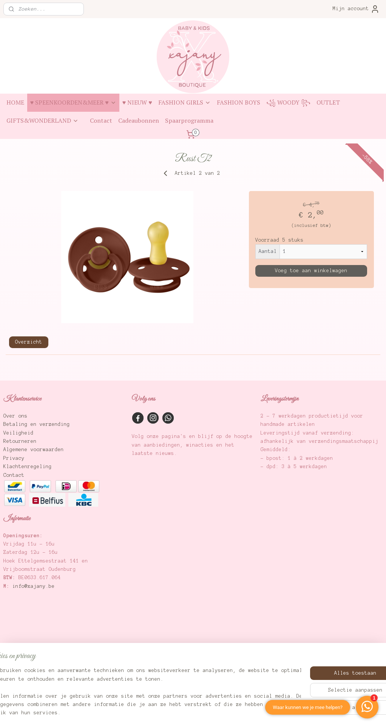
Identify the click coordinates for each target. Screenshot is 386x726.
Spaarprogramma (189, 120)
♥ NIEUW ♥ (137, 102)
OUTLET (328, 102)
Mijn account (356, 9)
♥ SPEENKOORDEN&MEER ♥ (73, 102)
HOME (15, 102)
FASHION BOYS (238, 102)
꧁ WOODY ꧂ (288, 102)
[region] (143, 687)
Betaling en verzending (36, 424)
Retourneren (20, 441)
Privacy (14, 458)
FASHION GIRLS (184, 102)
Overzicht (28, 342)
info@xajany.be (33, 586)
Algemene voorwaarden (33, 449)
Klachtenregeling (27, 466)
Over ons (15, 416)
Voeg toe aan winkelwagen (311, 270)
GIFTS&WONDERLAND (42, 120)
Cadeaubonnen (138, 120)
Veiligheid (18, 433)
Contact (101, 120)
